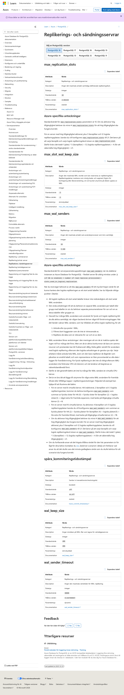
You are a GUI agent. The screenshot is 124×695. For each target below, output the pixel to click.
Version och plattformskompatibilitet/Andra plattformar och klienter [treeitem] (20, 339)
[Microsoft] (4, 3)
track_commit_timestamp (78, 504)
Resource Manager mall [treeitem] (15, 118)
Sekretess (59, 684)
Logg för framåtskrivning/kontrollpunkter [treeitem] (20, 366)
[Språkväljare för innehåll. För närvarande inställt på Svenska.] (8, 678)
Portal (97, 10)
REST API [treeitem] (10, 115)
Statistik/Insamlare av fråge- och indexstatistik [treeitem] (21, 328)
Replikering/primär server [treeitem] (18, 260)
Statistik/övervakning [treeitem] (16, 323)
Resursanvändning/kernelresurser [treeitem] (21, 310)
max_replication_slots (69, 109)
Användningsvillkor (100, 684)
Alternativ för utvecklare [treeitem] (18, 196)
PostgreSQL (62, 26)
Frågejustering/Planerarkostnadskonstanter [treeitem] (23, 245)
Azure (53, 26)
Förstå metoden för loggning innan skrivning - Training (65, 650)
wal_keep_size (67, 555)
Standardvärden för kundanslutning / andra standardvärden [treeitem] (22, 146)
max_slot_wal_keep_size (67, 206)
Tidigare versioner (30, 684)
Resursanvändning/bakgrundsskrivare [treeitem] (23, 297)
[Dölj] (35, 27)
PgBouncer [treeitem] (13, 221)
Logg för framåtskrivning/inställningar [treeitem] (23, 381)
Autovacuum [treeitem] (13, 132)
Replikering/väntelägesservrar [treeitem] (20, 267)
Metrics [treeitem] (11, 214)
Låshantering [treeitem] (13, 210)
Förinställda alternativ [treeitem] (17, 224)
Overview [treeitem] (12, 129)
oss (77, 445)
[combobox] (20, 32)
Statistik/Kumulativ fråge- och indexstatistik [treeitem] (20, 318)
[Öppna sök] (111, 3)
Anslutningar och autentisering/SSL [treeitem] (22, 183)
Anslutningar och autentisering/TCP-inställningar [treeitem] (22, 188)
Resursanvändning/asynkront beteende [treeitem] (23, 293)
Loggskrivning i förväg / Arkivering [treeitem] (21, 362)
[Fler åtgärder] (119, 27)
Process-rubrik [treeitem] (14, 228)
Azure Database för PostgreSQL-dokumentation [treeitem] (17, 37)
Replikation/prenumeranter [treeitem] (19, 270)
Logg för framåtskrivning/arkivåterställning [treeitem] (21, 357)
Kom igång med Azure (111, 10)
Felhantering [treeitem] (13, 200)
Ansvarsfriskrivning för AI (12, 684)
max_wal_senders (67, 258)
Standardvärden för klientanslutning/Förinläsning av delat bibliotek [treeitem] (22, 154)
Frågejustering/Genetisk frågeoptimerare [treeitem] (17, 232)
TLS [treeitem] (10, 333)
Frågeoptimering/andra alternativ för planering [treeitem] (22, 239)
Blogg (42, 684)
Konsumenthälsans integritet (78, 684)
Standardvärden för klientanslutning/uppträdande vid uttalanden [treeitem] (21, 164)
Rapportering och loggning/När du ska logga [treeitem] (23, 282)
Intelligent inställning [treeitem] (16, 207)
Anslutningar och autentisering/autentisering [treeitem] (19, 172)
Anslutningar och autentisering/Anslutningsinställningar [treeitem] (23, 178)
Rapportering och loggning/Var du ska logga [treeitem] (23, 288)
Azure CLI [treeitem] (10, 112)
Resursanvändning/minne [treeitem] (18, 313)
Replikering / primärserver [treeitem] (18, 257)
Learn (46, 26)
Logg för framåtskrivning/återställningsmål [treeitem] (18, 373)
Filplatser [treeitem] (12, 203)
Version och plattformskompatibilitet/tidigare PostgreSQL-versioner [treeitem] (21, 349)
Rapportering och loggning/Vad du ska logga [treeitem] (23, 275)
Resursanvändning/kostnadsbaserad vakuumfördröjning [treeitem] (22, 301)
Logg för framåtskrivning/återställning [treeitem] (23, 378)
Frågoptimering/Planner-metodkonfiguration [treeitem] (18, 251)
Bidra (51, 684)
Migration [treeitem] (12, 217)
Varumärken (7, 688)
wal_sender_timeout (72, 607)
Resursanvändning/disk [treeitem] (17, 306)
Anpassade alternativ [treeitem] (16, 193)
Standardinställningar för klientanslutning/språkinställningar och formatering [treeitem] (23, 139)
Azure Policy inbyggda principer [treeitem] (18, 122)
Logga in (118, 3)
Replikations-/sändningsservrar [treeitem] (20, 263)
